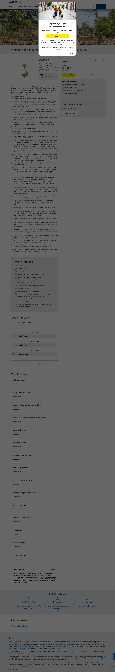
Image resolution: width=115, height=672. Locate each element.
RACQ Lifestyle (64, 42)
